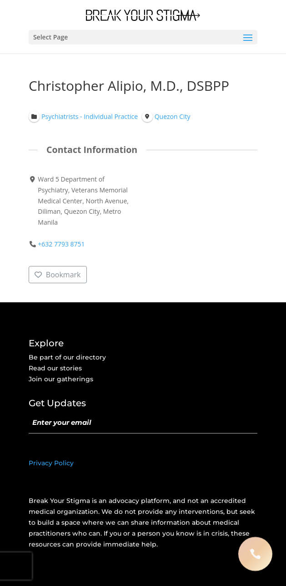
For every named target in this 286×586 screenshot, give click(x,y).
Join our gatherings (61, 379)
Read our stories (55, 368)
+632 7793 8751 (61, 244)
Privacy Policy (51, 463)
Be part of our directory (67, 357)
